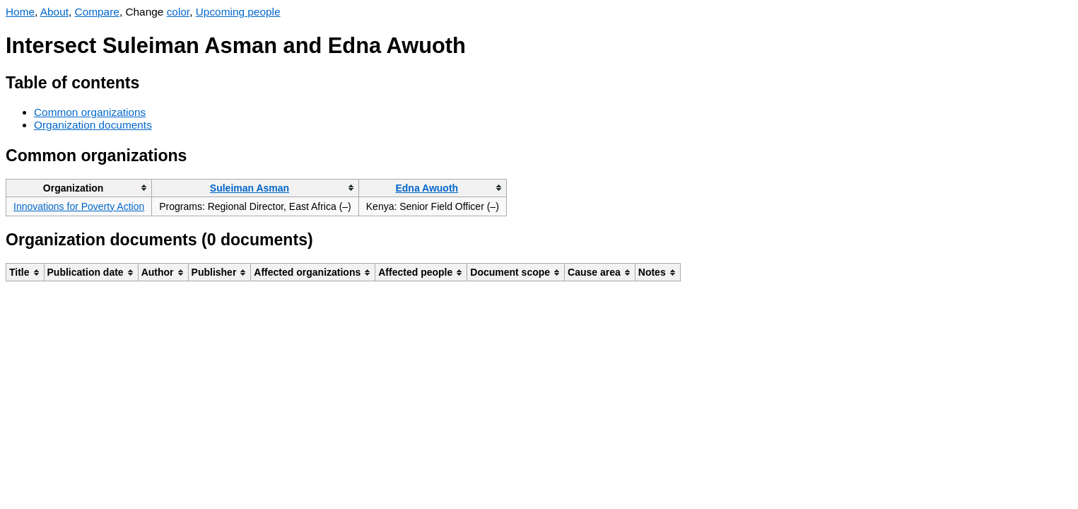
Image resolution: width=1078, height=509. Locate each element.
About (54, 12)
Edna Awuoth (426, 188)
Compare (97, 12)
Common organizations (90, 112)
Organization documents (93, 125)
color (178, 12)
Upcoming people (238, 12)
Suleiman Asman (249, 188)
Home (20, 12)
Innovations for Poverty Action (78, 206)
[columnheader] (79, 188)
